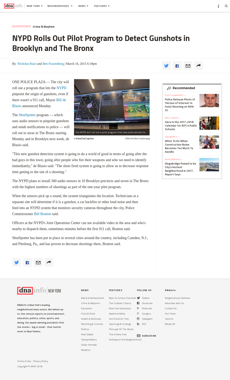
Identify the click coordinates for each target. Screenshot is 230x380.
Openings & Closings (120, 324)
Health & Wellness (91, 319)
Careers (169, 319)
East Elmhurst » (175, 95)
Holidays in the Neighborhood (125, 339)
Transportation (89, 339)
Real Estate (87, 334)
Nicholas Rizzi (27, 63)
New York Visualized (120, 308)
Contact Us (170, 308)
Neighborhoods (60, 6)
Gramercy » (172, 137)
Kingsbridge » (173, 159)
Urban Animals (89, 345)
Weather (85, 350)
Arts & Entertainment (92, 298)
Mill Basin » (172, 118)
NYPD (61, 88)
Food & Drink (88, 313)
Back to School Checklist (122, 298)
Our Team (170, 313)
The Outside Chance (120, 303)
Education (86, 308)
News (83, 6)
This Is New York (118, 334)
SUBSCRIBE (146, 336)
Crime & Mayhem (44, 26)
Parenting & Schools (92, 324)
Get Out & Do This (119, 319)
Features (102, 6)
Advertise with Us (174, 303)
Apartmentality (117, 313)
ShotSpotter (27, 115)
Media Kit (170, 324)
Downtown (21, 26)
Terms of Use (24, 361)
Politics (85, 329)
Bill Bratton (42, 214)
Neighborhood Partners (177, 298)
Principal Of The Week (121, 329)
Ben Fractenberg (53, 63)
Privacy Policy (40, 361)
